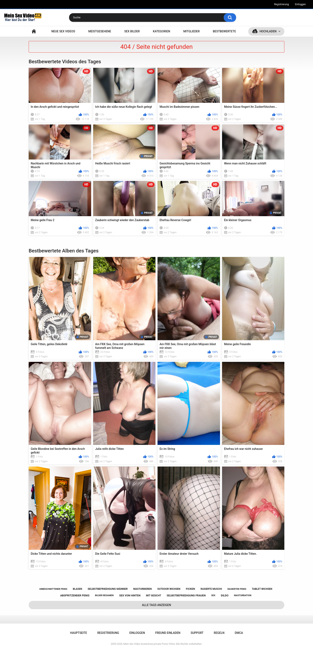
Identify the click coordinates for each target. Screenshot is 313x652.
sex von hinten (129, 595)
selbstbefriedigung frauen (186, 595)
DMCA (239, 632)
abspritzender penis (74, 595)
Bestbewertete (224, 31)
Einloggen (300, 4)
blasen (77, 589)
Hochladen (268, 31)
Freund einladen (167, 632)
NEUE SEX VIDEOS (63, 31)
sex (213, 595)
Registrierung (281, 4)
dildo (224, 595)
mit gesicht (153, 595)
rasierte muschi (211, 589)
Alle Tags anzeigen (156, 605)
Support (197, 632)
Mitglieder (191, 31)
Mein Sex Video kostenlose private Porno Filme (149, 644)
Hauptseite (34, 31)
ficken (190, 588)
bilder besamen (104, 595)
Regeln (219, 632)
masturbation (242, 595)
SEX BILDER (132, 31)
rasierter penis (236, 589)
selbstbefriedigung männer (108, 588)
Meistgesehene (99, 31)
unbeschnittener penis (53, 589)
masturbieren (142, 589)
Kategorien (161, 31)
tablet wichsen (262, 589)
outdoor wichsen (168, 589)
